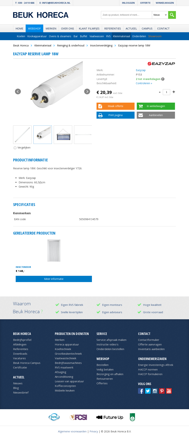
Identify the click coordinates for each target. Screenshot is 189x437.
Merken (51, 28)
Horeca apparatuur (67, 344)
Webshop (34, 28)
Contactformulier (148, 340)
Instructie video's (107, 344)
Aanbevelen (156, 115)
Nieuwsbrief (20, 392)
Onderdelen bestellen (110, 349)
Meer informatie (53, 279)
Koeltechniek (63, 349)
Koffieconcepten (65, 386)
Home (19, 28)
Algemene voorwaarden (72, 431)
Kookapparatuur (37, 36)
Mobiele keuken (65, 390)
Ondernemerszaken (152, 358)
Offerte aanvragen (150, 344)
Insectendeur (23, 267)
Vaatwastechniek (65, 358)
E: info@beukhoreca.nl (54, 2)
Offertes (102, 383)
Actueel (131, 28)
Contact (163, 28)
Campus (147, 28)
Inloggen (128, 2)
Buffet (83, 36)
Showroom (154, 36)
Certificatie (20, 367)
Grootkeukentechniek (68, 353)
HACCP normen (148, 369)
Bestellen (103, 365)
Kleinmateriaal (121, 36)
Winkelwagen (165, 2)
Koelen (21, 36)
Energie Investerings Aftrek (155, 365)
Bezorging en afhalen (110, 374)
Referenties (112, 28)
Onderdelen (139, 36)
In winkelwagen (156, 106)
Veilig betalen (105, 369)
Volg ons (144, 384)
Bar (75, 36)
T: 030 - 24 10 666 (24, 2)
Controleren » (144, 83)
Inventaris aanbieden (151, 349)
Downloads (20, 353)
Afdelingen (19, 344)
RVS (108, 36)
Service (102, 333)
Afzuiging (60, 372)
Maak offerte (115, 106)
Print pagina (115, 115)
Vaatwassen (97, 36)
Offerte (145, 2)
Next (87, 92)
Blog (16, 388)
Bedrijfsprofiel (22, 340)
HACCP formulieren (150, 374)
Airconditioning (64, 376)
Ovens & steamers (60, 36)
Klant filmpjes (89, 28)
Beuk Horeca (22, 333)
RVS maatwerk (64, 367)
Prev (18, 92)
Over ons (67, 28)
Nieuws (18, 383)
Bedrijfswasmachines (68, 363)
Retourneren (105, 378)
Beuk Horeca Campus (26, 363)
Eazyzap (141, 70)
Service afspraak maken (111, 340)
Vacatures (19, 358)
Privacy (94, 431)
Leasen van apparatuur (69, 381)
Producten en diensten (72, 333)
